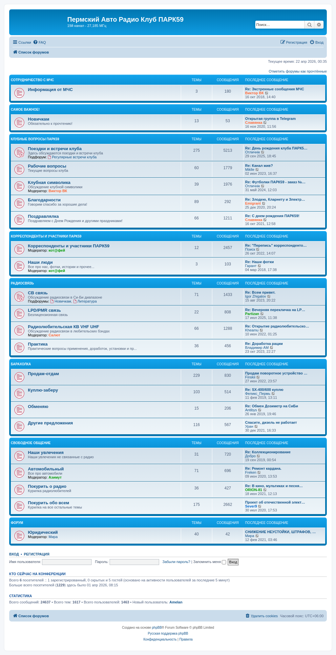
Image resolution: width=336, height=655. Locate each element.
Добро (250, 456)
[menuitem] (39, 42)
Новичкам (38, 119)
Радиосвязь (22, 283)
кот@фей (57, 250)
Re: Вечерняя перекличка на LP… (275, 310)
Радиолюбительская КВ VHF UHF (63, 326)
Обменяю (38, 406)
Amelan (175, 602)
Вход (14, 554)
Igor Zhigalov (255, 296)
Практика (38, 344)
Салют (54, 335)
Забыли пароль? (176, 562)
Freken (250, 472)
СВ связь (38, 292)
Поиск (250, 249)
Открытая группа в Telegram (270, 119)
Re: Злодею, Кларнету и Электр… (275, 199)
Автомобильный (46, 468)
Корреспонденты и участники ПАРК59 (46, 236)
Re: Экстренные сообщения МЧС (274, 89)
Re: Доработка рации (264, 344)
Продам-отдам (43, 373)
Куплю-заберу (43, 390)
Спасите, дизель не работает (271, 422)
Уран (249, 426)
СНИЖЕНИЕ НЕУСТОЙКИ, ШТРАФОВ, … (280, 532)
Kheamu (252, 330)
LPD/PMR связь (44, 310)
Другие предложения (50, 422)
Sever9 (251, 506)
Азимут (55, 477)
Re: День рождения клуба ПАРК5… (276, 148)
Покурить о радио (47, 486)
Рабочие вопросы (47, 166)
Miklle (249, 169)
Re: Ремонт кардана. (263, 468)
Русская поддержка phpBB (168, 633)
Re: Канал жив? (259, 166)
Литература (85, 301)
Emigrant (253, 203)
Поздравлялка (43, 216)
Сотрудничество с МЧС (32, 80)
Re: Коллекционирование (268, 452)
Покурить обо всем (48, 502)
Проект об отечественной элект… (275, 502)
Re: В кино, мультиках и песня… (274, 486)
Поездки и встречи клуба (55, 148)
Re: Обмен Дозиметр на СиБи (271, 406)
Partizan (252, 314)
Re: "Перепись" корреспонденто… (276, 245)
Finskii (250, 377)
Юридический (43, 532)
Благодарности (44, 199)
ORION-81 (253, 490)
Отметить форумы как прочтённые (298, 71)
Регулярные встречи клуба (72, 157)
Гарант (251, 266)
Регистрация (37, 554)
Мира (53, 537)
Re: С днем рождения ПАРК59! (272, 216)
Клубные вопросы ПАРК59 (35, 139)
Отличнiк (252, 152)
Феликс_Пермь (257, 393)
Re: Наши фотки (259, 262)
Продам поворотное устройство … (276, 373)
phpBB (157, 627)
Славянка (253, 122)
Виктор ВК (254, 93)
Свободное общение (31, 443)
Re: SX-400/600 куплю (264, 390)
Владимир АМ (257, 348)
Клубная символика (49, 182)
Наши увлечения (46, 452)
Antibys (251, 410)
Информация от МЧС (50, 89)
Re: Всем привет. (260, 292)
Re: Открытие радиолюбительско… (277, 326)
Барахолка (21, 364)
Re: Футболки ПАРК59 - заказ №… (275, 182)
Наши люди (40, 262)
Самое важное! (25, 109)
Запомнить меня (209, 562)
